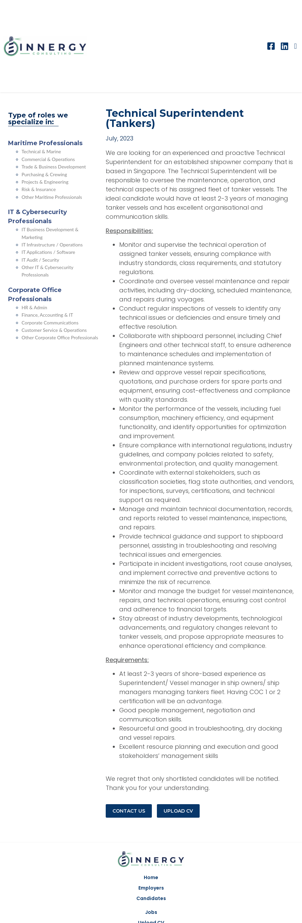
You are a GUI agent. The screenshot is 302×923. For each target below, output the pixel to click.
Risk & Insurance (39, 189)
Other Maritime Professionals (52, 197)
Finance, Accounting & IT (47, 315)
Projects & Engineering (45, 182)
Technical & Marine (41, 151)
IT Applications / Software (48, 252)
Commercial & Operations (48, 159)
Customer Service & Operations (54, 330)
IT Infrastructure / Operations (52, 244)
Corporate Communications (50, 322)
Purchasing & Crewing (44, 174)
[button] (295, 46)
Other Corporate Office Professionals (60, 337)
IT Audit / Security (40, 260)
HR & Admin (34, 307)
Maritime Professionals (45, 143)
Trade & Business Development (54, 166)
